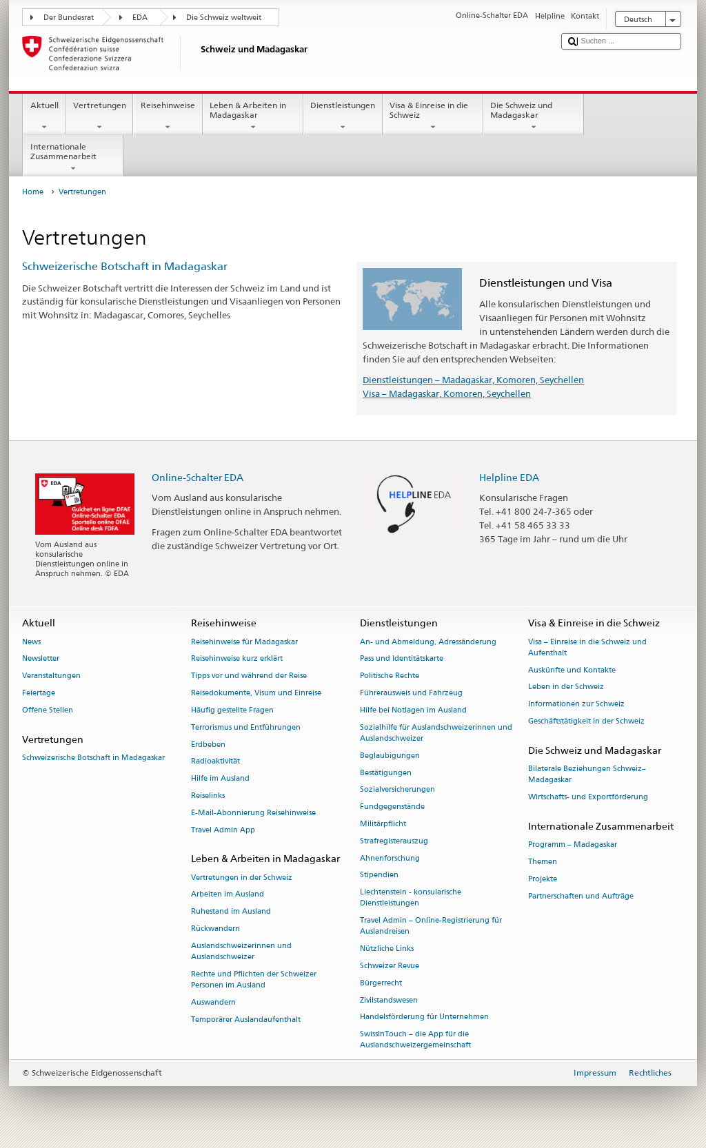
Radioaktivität (215, 761)
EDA (140, 17)
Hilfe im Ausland (220, 779)
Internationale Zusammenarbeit (73, 157)
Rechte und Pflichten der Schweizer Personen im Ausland (253, 980)
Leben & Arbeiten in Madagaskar (253, 116)
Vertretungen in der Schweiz (241, 877)
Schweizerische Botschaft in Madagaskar (125, 266)
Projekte (542, 878)
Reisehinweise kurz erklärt (237, 659)
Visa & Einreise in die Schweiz (433, 116)
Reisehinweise (167, 116)
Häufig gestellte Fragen (232, 710)
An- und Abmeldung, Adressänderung (428, 641)
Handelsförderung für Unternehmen (424, 1017)
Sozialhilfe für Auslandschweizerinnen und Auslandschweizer (436, 733)
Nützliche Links (387, 949)
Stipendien (379, 875)
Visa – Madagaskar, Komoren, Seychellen (447, 393)
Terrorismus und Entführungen (246, 727)
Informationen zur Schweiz (576, 704)
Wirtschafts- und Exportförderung (588, 796)
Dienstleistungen (343, 116)
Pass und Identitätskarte (401, 659)
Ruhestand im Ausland (231, 912)
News (31, 641)
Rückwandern (215, 928)
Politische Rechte (389, 676)
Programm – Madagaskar (572, 845)
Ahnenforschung (390, 858)
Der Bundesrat (68, 17)
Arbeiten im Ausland (227, 894)
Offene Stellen (47, 710)
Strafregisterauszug (394, 841)
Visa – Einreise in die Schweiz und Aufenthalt (587, 647)
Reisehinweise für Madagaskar (244, 641)
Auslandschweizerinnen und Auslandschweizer (241, 951)
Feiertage (38, 692)
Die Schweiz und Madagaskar (533, 116)
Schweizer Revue (389, 965)
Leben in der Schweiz (566, 687)
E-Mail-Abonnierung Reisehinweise (253, 812)
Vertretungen (99, 116)
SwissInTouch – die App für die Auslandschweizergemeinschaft (415, 1040)
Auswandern (213, 1002)
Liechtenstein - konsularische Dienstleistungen (410, 898)
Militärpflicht (383, 823)
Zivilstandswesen (389, 1000)
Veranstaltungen (51, 676)
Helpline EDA (509, 477)
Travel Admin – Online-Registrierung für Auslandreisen (431, 926)
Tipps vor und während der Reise (249, 676)
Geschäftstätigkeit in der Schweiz (586, 721)
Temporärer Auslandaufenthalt (246, 1019)
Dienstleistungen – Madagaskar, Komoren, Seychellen (473, 379)
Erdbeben (208, 744)
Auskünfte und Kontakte (572, 670)
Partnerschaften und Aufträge (581, 896)
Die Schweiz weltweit (223, 17)
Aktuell (44, 116)
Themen (542, 861)
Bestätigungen (386, 772)
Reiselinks (208, 795)
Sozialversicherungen (397, 790)
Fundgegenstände (392, 807)
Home (32, 191)
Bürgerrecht (381, 982)
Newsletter (40, 659)
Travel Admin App (223, 830)
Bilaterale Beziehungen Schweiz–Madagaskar (587, 774)
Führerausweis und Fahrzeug (411, 692)
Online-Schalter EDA (197, 477)
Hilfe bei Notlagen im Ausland (413, 710)
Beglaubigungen (390, 755)
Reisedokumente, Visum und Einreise (256, 692)
